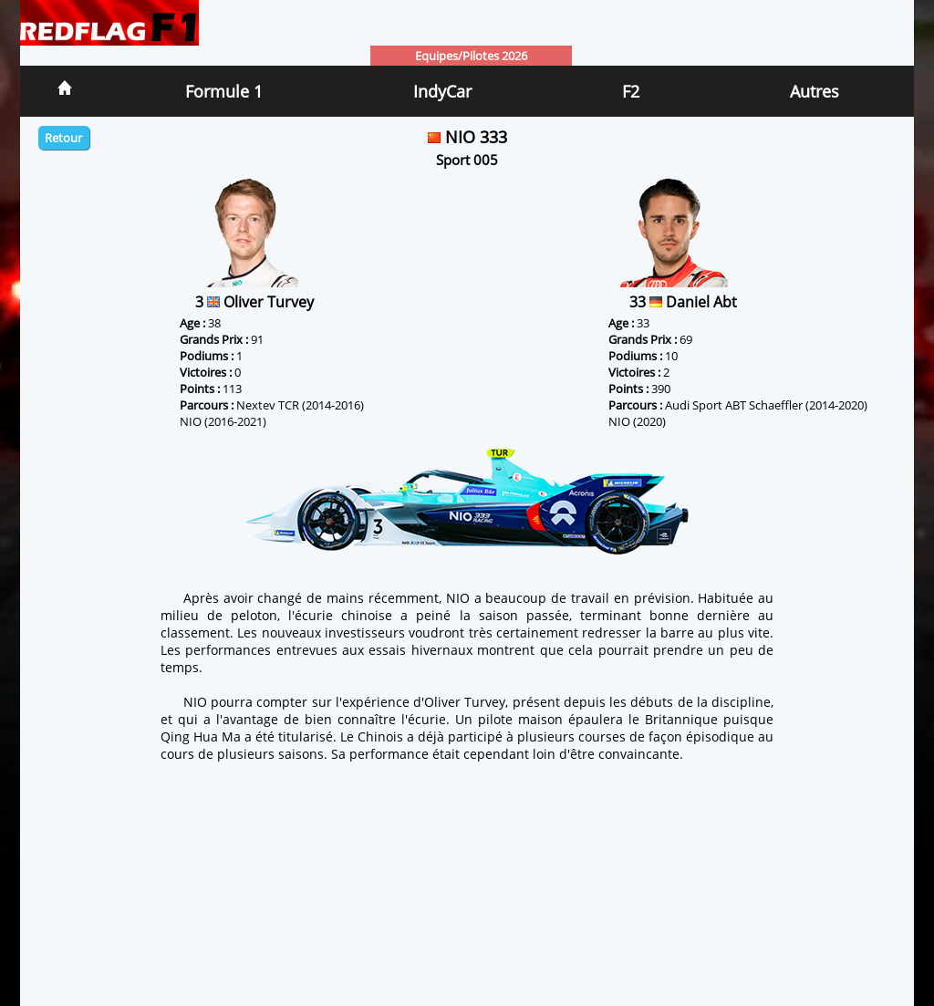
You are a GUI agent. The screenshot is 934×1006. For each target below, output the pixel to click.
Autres (814, 91)
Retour (63, 138)
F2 (630, 91)
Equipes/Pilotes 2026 (471, 55)
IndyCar (442, 91)
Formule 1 (224, 91)
